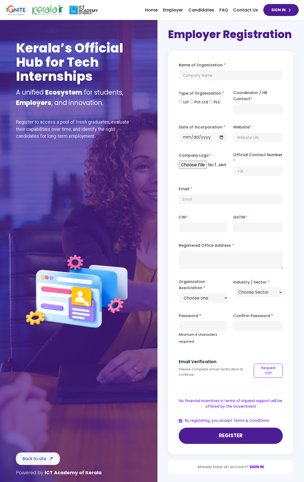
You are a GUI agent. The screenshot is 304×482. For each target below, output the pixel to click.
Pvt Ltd (199, 102)
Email (185, 189)
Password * (190, 315)
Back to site (34, 459)
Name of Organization (202, 65)
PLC (215, 102)
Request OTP (268, 370)
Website (242, 127)
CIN (183, 217)
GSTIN (240, 217)
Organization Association (192, 284)
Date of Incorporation (202, 127)
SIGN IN (281, 10)
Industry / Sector (251, 282)
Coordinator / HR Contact (250, 96)
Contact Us (245, 10)
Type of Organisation (201, 93)
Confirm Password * (253, 315)
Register (231, 435)
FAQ (223, 10)
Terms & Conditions (251, 420)
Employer (173, 10)
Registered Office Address (206, 245)
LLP (184, 102)
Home (151, 10)
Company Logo (195, 155)
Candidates (201, 10)
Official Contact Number (257, 158)
